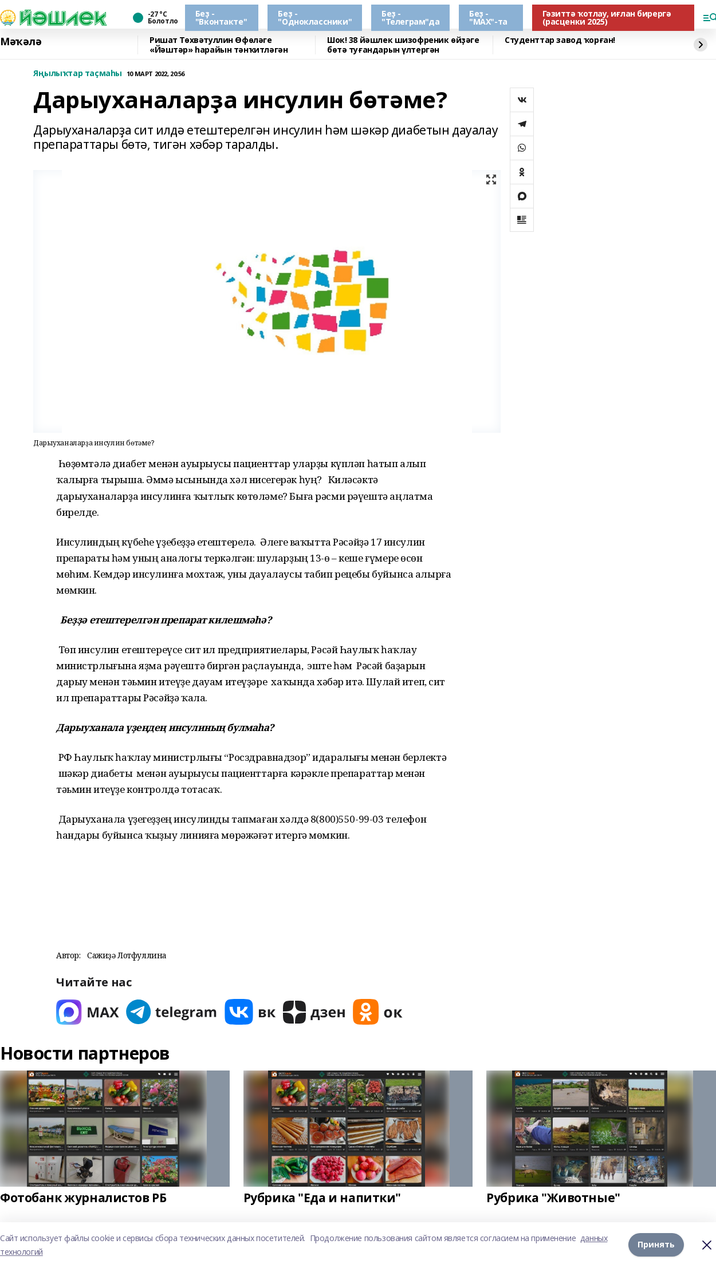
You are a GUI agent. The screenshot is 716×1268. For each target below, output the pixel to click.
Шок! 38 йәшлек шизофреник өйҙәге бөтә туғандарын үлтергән (403, 44)
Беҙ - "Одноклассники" (315, 17)
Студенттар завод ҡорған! (560, 40)
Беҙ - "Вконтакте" (221, 17)
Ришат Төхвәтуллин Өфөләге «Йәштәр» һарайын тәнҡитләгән (219, 44)
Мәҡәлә (20, 41)
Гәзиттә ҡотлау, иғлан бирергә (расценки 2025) (606, 17)
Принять (656, 1244)
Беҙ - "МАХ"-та (488, 17)
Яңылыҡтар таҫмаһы (77, 73)
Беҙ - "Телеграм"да (410, 17)
